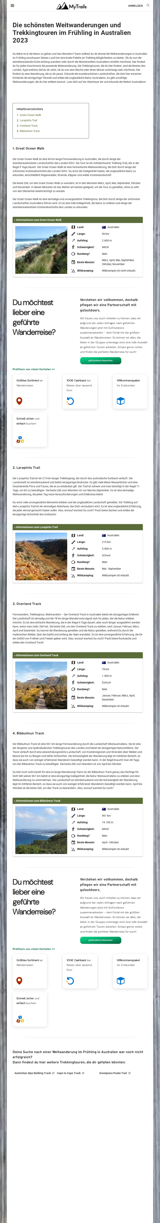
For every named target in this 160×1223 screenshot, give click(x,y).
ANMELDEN (135, 6)
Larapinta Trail (28, 120)
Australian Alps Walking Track (33, 1073)
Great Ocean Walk (30, 115)
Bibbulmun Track (30, 131)
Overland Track (29, 125)
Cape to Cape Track (69, 1073)
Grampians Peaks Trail (113, 1073)
